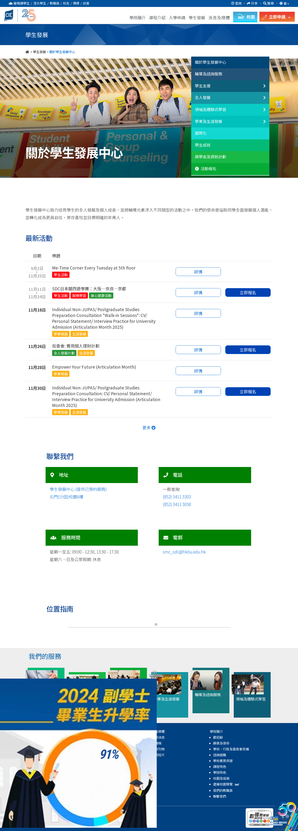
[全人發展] (261, 100)
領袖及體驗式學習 (104, 760)
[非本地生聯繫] (261, 88)
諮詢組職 (219, 755)
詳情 (198, 271)
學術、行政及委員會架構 (231, 749)
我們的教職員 (223, 790)
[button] (142, 624)
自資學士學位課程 (42, 749)
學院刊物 (158, 749)
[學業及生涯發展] (261, 124)
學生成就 (203, 145)
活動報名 (205, 168)
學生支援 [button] (203, 85)
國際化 (201, 133)
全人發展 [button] (203, 97)
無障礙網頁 (104, 811)
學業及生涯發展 (102, 766)
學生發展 (197, 17)
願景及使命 (221, 743)
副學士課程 (37, 743)
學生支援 (97, 749)
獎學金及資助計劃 (210, 156)
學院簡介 (137, 17)
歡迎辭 (218, 737)
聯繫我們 (219, 796)
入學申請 (177, 17)
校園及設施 (221, 778)
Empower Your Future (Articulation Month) (94, 367)
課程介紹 (157, 17)
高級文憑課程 (39, 737)
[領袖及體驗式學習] (261, 112)
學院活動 (97, 790)
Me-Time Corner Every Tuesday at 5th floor (94, 268)
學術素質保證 (223, 760)
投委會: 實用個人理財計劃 (75, 346)
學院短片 (158, 755)
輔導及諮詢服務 (208, 74)
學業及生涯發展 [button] (208, 121)
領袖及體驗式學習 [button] (210, 109)
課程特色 (219, 766)
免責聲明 (87, 811)
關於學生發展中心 (210, 62)
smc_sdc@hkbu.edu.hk (184, 552)
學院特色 (219, 772)
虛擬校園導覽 (226, 784)
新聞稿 (156, 743)
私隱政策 (71, 811)
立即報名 (248, 292)
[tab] (230, 63)
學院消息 (158, 737)
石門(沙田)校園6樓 (66, 497)
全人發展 (97, 755)
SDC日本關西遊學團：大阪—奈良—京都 (89, 288)
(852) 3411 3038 (177, 504)
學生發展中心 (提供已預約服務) (78, 489)
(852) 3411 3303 (177, 497)
